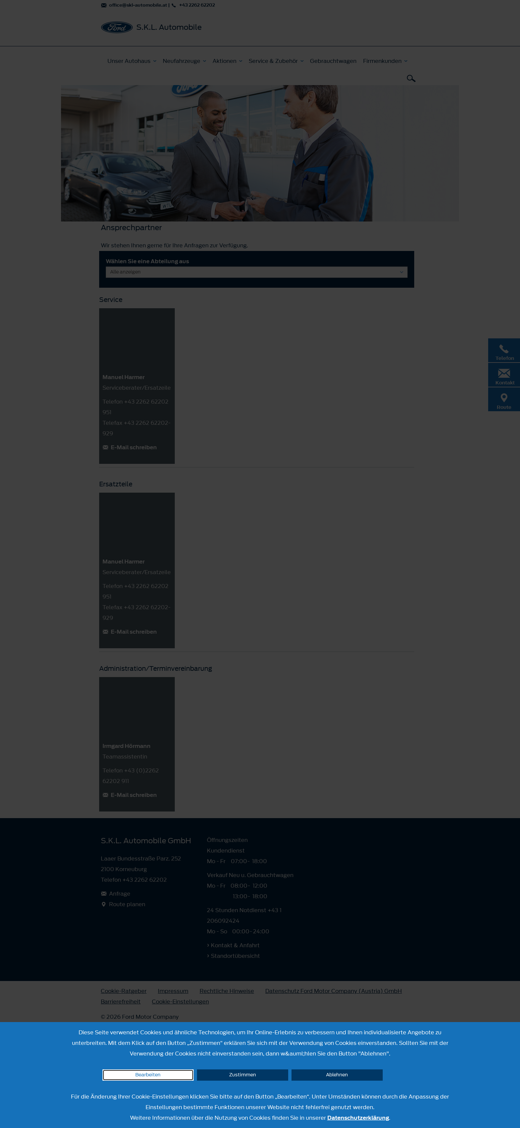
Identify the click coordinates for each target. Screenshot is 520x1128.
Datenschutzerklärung (358, 1118)
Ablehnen (337, 1074)
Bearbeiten (148, 1074)
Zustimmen (242, 1074)
